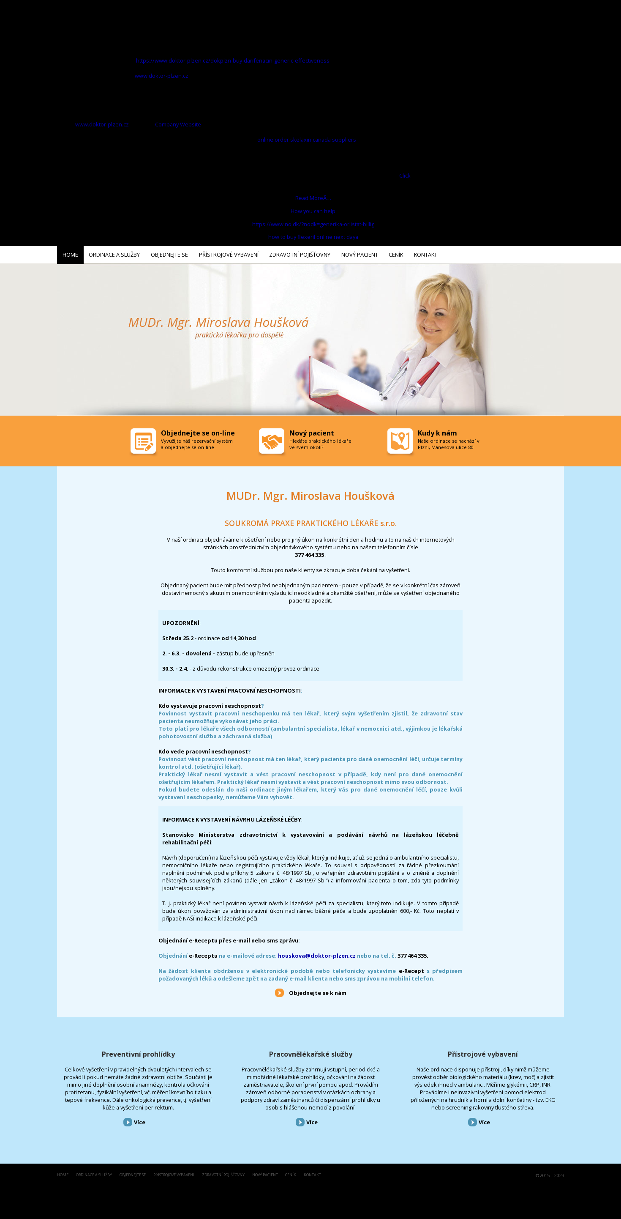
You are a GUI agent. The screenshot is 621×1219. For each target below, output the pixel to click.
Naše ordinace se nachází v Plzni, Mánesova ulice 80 (448, 442)
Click (405, 175)
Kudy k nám (437, 431)
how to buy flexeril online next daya (313, 237)
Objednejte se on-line (198, 431)
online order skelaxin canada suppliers (306, 139)
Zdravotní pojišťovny (223, 1173)
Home (62, 1173)
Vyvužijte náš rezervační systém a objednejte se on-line (197, 442)
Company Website (178, 124)
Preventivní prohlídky (138, 1052)
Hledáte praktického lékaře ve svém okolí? (320, 442)
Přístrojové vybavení (483, 1052)
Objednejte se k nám (317, 991)
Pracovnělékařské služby (310, 1052)
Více (139, 1121)
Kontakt (312, 1173)
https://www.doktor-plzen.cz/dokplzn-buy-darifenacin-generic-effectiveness (233, 60)
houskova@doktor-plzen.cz (317, 954)
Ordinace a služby (94, 1173)
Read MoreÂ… (313, 198)
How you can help (313, 211)
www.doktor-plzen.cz (161, 75)
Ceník (290, 1173)
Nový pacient (265, 1173)
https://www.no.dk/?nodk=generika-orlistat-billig (313, 224)
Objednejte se (133, 1173)
